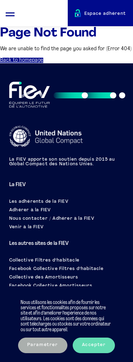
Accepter (94, 345)
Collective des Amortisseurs (43, 277)
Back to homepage (21, 60)
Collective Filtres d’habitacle (44, 260)
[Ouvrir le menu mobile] (10, 13)
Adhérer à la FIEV (30, 210)
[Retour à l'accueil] (44, 14)
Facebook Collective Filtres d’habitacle (56, 269)
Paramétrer (42, 345)
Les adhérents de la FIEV (38, 202)
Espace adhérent (105, 14)
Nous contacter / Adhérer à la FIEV (51, 219)
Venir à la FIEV (26, 227)
